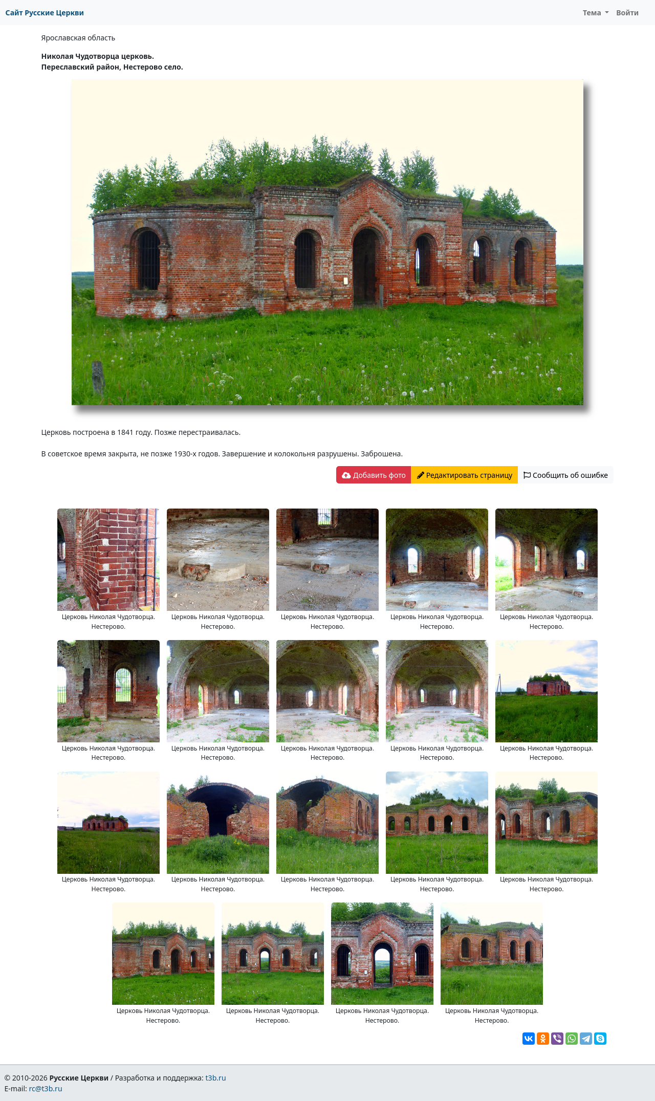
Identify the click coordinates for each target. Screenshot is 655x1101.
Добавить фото (373, 475)
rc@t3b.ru (45, 1088)
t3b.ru (216, 1078)
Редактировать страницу (464, 475)
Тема (593, 12)
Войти (627, 12)
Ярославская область (78, 37)
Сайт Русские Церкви (45, 12)
